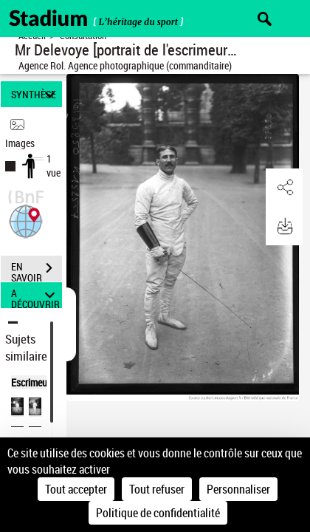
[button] (25, 220)
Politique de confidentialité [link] (158, 513)
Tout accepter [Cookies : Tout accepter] (76, 489)
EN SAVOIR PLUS (36, 270)
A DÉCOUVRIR (35, 295)
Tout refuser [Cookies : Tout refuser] (157, 489)
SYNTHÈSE (35, 94)
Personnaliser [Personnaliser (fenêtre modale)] (238, 489)
